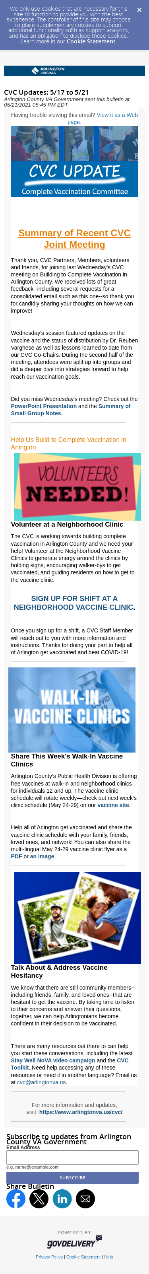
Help (108, 1257)
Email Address (23, 1147)
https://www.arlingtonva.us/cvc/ (81, 1112)
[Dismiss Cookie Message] (139, 7)
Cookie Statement (91, 41)
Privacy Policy (49, 1257)
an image (42, 856)
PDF (16, 856)
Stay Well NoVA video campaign (53, 1060)
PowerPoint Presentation (44, 406)
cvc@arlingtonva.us (41, 1082)
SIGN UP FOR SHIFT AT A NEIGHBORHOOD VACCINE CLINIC (74, 603)
